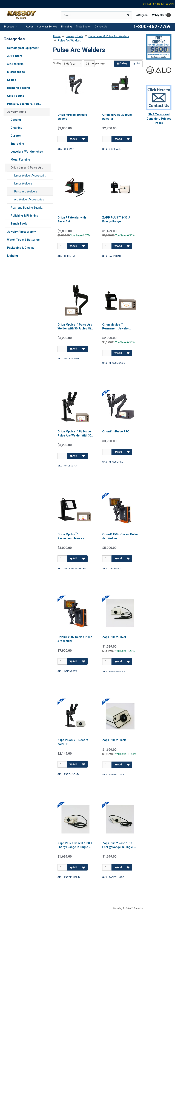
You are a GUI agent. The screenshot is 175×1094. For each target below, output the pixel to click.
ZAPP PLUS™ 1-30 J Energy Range (116, 220)
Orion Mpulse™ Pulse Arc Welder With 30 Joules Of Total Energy (75, 327)
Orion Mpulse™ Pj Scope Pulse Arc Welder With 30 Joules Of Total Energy (74, 434)
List (136, 63)
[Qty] (62, 139)
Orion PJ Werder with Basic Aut (72, 220)
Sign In (142, 15)
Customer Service (47, 27)
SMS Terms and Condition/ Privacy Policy (159, 118)
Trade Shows (83, 27)
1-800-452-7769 (152, 26)
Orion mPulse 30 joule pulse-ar (72, 117)
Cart (161, 15)
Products (11, 27)
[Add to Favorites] (83, 139)
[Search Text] (96, 15)
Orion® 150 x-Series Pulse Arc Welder (120, 536)
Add (73, 139)
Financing (66, 27)
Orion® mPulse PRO (115, 431)
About (29, 27)
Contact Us (101, 27)
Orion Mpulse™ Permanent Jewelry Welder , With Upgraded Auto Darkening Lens (73, 536)
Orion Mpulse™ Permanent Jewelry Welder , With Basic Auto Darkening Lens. (118, 327)
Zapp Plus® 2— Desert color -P (73, 742)
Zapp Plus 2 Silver (114, 637)
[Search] (128, 15)
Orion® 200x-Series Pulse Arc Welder (75, 639)
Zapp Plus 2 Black (114, 740)
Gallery (122, 63)
